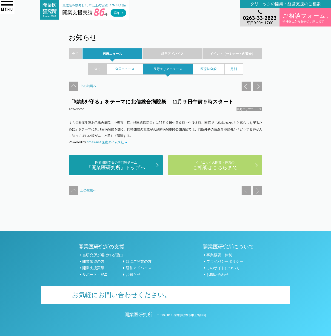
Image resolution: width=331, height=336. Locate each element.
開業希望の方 (93, 261)
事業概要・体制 (219, 255)
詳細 (117, 13)
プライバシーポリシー (224, 261)
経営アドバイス (138, 268)
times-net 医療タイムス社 (107, 142)
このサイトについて (223, 268)
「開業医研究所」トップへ (116, 165)
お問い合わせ (217, 274)
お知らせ (133, 274)
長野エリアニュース (249, 109)
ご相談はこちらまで (215, 165)
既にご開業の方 (138, 261)
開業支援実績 (93, 268)
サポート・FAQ (94, 274)
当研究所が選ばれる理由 (102, 255)
